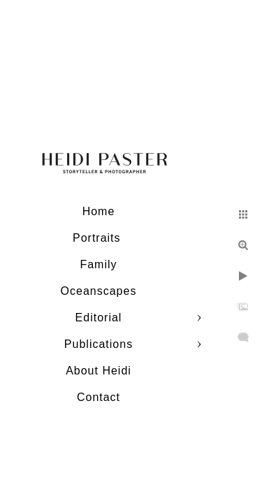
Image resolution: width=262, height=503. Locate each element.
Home (98, 211)
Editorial (98, 317)
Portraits (98, 238)
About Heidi (98, 371)
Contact (98, 397)
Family (98, 264)
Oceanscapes (99, 291)
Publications (98, 344)
